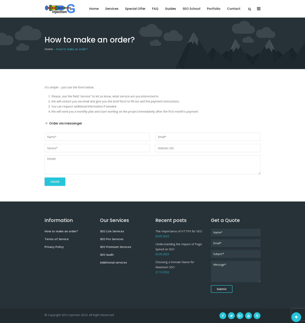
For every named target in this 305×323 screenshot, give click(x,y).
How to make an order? (61, 231)
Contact (233, 8)
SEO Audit (107, 254)
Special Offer (135, 8)
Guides (170, 8)
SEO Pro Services (112, 239)
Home (94, 8)
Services (111, 8)
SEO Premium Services (115, 247)
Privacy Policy (54, 247)
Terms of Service (57, 239)
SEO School (191, 8)
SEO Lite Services (112, 231)
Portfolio (213, 8)
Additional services (113, 262)
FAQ (155, 8)
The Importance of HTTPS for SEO (178, 231)
